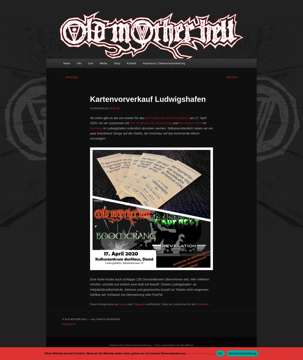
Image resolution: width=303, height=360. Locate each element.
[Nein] (298, 353)
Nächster (234, 77)
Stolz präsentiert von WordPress (174, 345)
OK (220, 353)
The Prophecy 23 (142, 123)
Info (79, 63)
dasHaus (96, 128)
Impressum (69, 324)
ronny (122, 304)
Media (103, 63)
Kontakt (131, 63)
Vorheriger (70, 77)
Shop (117, 63)
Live (90, 63)
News (66, 63)
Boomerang (164, 123)
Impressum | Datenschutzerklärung (164, 63)
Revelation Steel (190, 123)
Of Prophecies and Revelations (167, 118)
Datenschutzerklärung (200, 353)
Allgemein (139, 304)
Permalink (202, 304)
